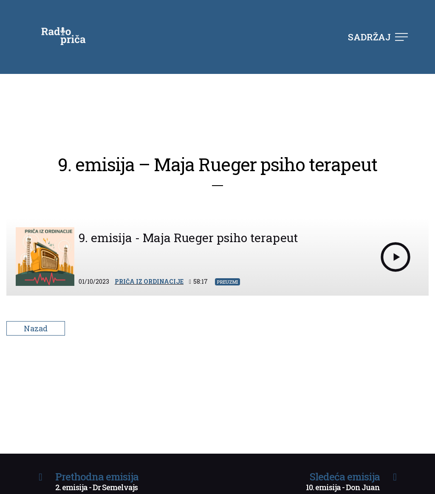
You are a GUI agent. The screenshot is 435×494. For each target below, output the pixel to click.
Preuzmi (227, 282)
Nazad (36, 328)
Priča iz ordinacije (149, 281)
